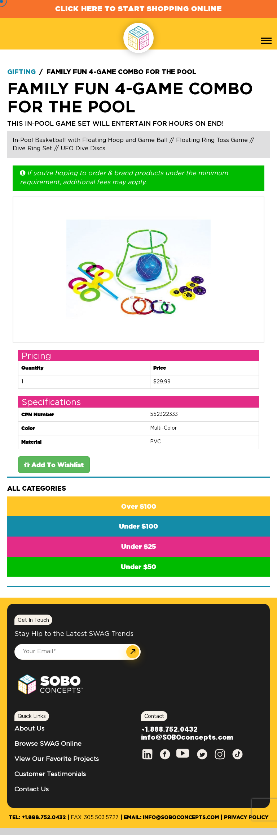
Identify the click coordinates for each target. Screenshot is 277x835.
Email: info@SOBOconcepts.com (171, 817)
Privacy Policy (246, 817)
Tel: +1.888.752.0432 (37, 817)
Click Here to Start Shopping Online (138, 8)
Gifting (21, 72)
